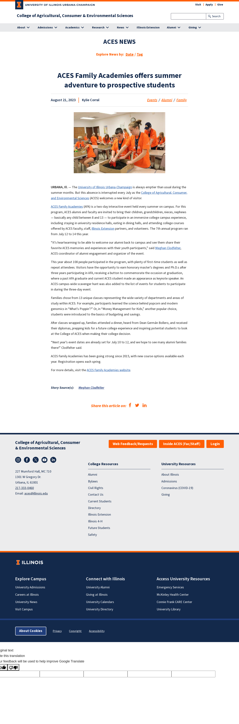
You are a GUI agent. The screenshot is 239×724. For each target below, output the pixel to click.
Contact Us (95, 495)
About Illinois (170, 475)
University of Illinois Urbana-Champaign (105, 187)
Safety (92, 534)
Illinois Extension (148, 27)
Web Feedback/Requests (133, 443)
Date (130, 54)
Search (216, 16)
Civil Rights (95, 488)
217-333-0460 (24, 488)
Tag (140, 54)
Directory (94, 508)
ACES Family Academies (67, 206)
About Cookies (30, 631)
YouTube (44, 460)
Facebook (27, 460)
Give (220, 5)
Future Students (99, 528)
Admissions (169, 481)
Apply (209, 5)
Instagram (18, 460)
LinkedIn (53, 460)
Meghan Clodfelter (167, 248)
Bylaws (93, 481)
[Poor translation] (13, 667)
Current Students (99, 501)
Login (215, 443)
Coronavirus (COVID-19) (177, 488)
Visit (198, 5)
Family (181, 100)
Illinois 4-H (95, 521)
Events (152, 100)
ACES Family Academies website (108, 370)
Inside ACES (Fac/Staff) (181, 443)
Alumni (166, 100)
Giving (165, 495)
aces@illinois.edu (36, 493)
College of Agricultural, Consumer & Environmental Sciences (75, 16)
